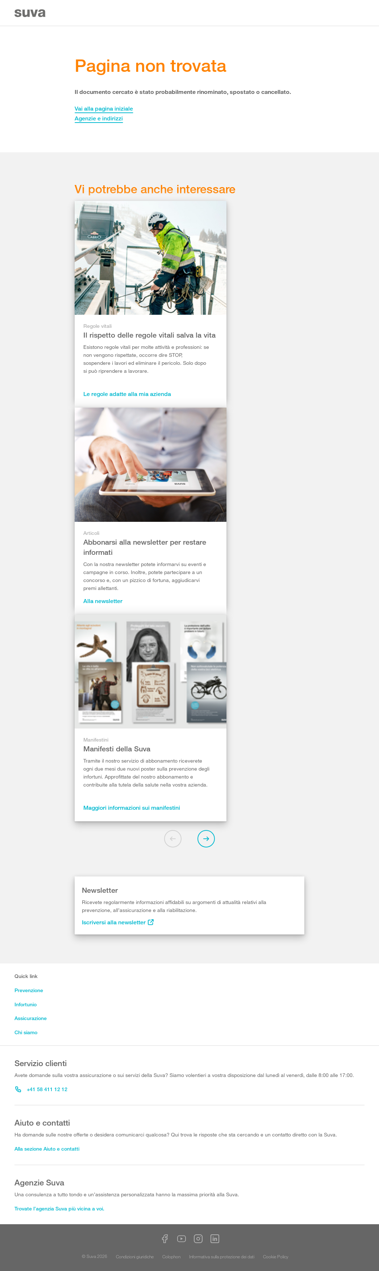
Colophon (171, 1256)
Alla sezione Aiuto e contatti (46, 1149)
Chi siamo (25, 1032)
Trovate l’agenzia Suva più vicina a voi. (59, 1208)
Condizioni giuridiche (135, 1256)
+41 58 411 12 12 (41, 1089)
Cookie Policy (275, 1256)
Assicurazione (30, 1018)
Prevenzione (28, 990)
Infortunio (25, 1004)
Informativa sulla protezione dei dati (221, 1256)
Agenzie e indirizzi (99, 118)
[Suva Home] (30, 13)
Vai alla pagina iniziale (104, 108)
